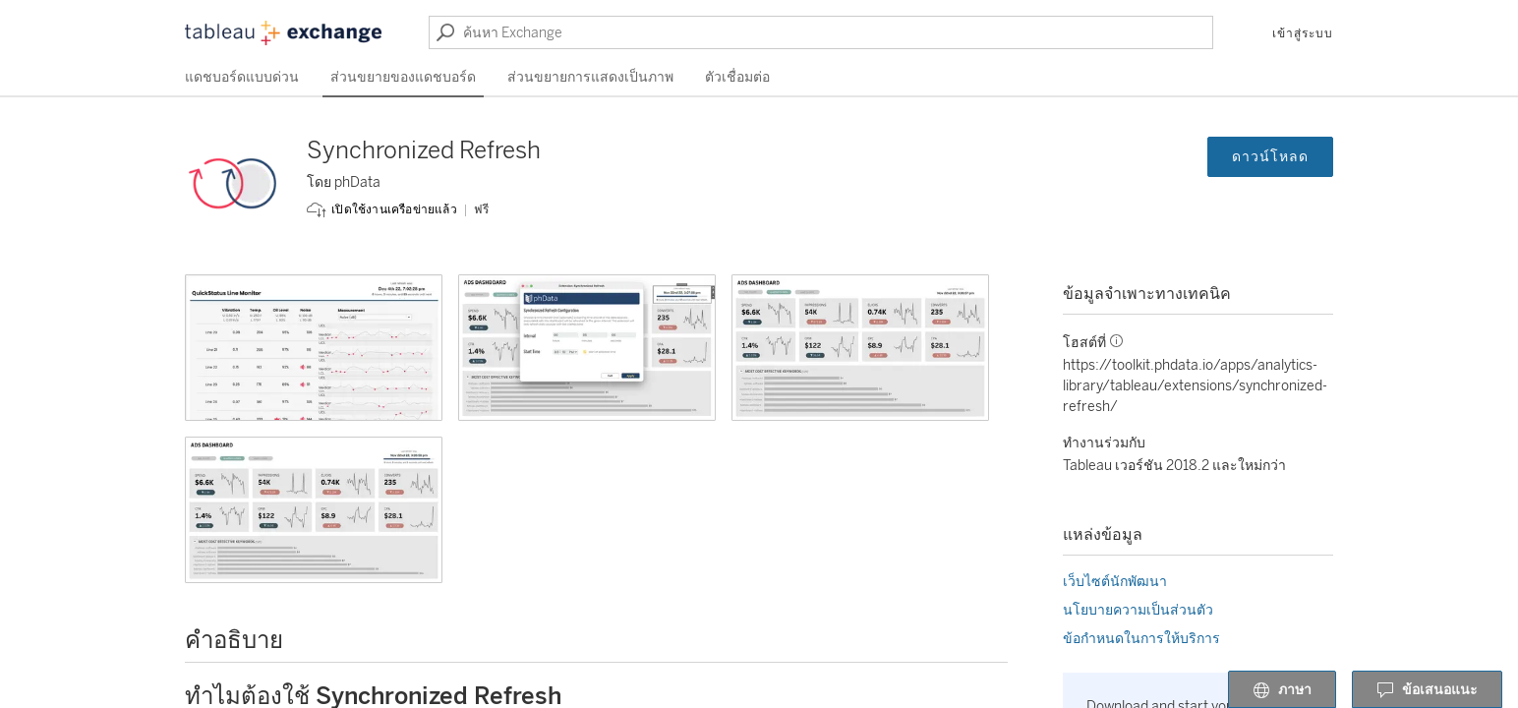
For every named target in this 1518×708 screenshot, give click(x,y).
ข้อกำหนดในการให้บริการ (1141, 638)
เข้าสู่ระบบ (1302, 33)
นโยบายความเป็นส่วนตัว (1138, 610)
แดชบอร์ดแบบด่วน (242, 77)
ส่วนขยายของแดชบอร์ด (403, 77)
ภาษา (1282, 690)
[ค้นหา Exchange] (821, 32)
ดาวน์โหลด (1270, 156)
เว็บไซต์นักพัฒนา (1115, 581)
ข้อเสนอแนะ (1427, 690)
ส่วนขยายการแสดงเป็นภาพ (590, 77)
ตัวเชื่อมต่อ (737, 77)
